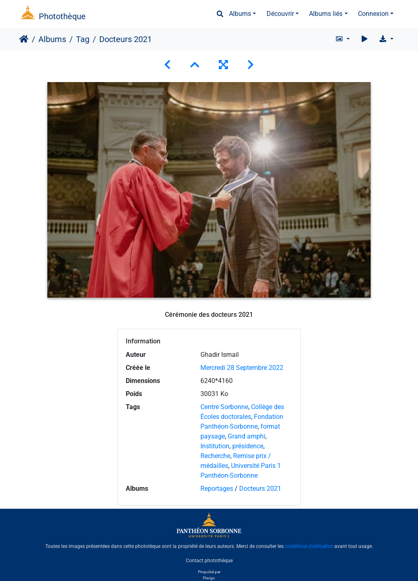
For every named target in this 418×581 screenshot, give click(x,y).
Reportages (216, 488)
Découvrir (280, 14)
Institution (214, 446)
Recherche (215, 456)
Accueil (24, 39)
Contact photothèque (209, 560)
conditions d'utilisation (309, 546)
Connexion (373, 14)
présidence (247, 446)
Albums (240, 14)
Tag (82, 39)
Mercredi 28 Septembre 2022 (241, 368)
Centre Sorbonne (224, 407)
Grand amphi (246, 436)
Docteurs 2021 (260, 488)
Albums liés (325, 14)
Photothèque (62, 16)
